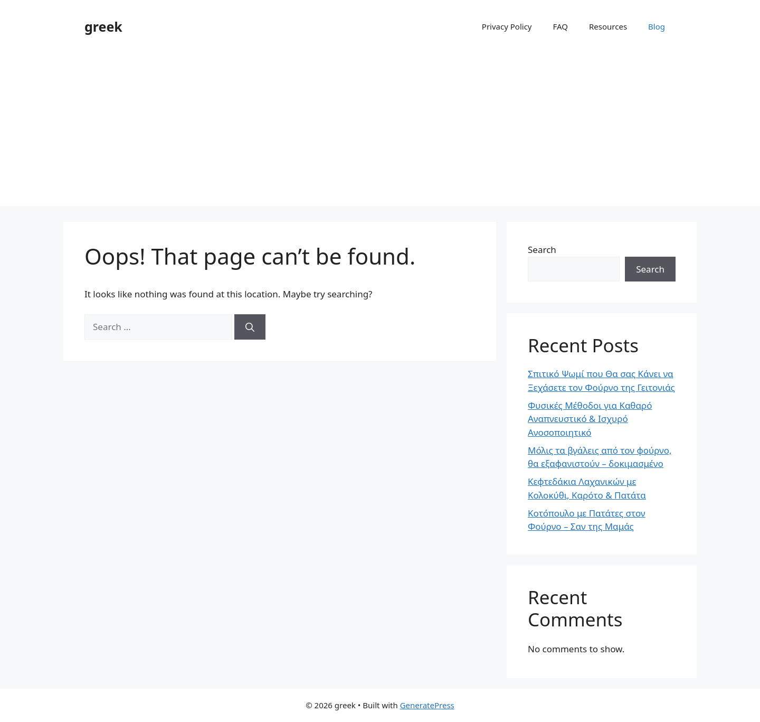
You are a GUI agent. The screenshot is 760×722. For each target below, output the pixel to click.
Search (542, 249)
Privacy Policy (507, 26)
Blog (656, 26)
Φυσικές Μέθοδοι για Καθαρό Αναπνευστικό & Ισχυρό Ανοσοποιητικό (590, 418)
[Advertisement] (380, 132)
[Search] (249, 327)
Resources (608, 26)
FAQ (560, 26)
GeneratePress (427, 705)
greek (103, 26)
